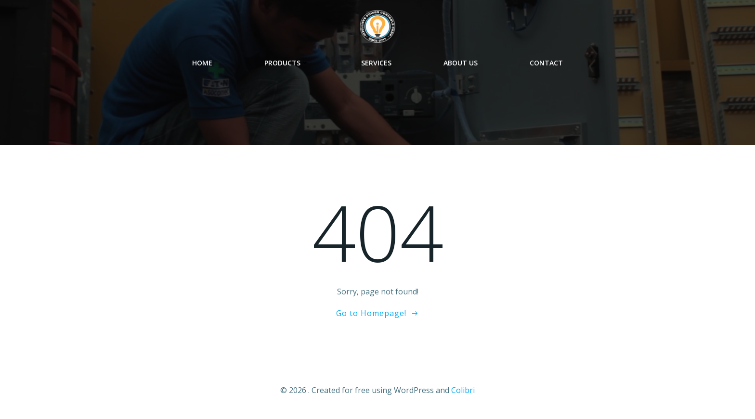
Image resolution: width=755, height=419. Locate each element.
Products (286, 62)
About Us (460, 62)
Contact (546, 62)
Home (202, 62)
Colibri (463, 390)
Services (376, 62)
